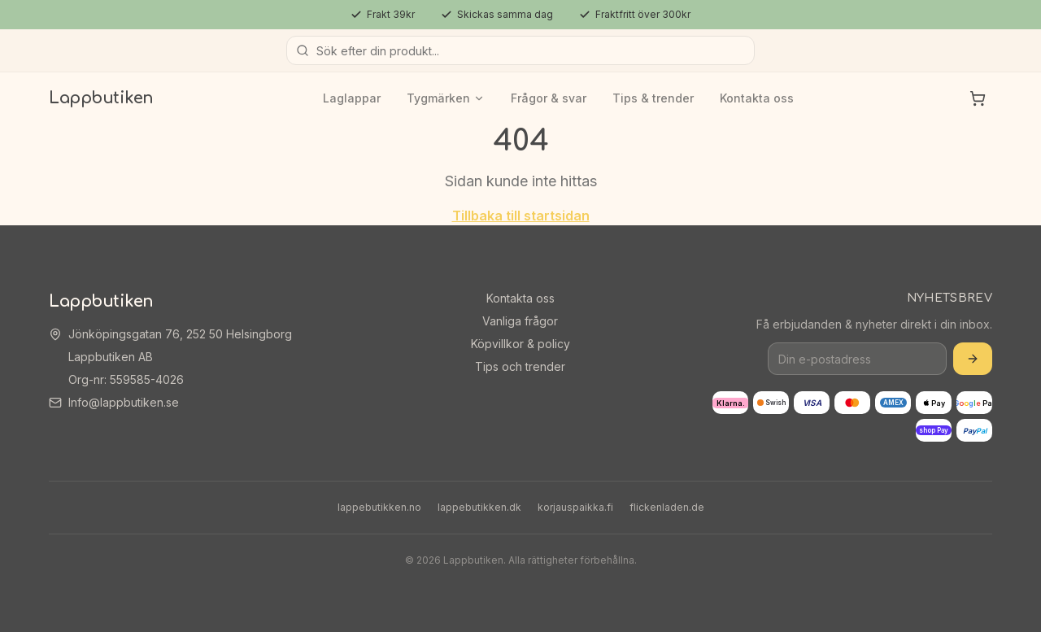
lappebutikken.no (379, 507)
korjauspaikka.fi (575, 507)
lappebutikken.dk (479, 507)
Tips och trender (520, 366)
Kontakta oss (757, 98)
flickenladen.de (666, 507)
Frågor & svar (548, 98)
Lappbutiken (101, 98)
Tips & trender (653, 98)
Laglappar (352, 98)
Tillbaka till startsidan (521, 215)
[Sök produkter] (520, 50)
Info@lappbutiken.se (123, 402)
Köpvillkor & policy (520, 344)
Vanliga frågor (520, 321)
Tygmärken (446, 98)
